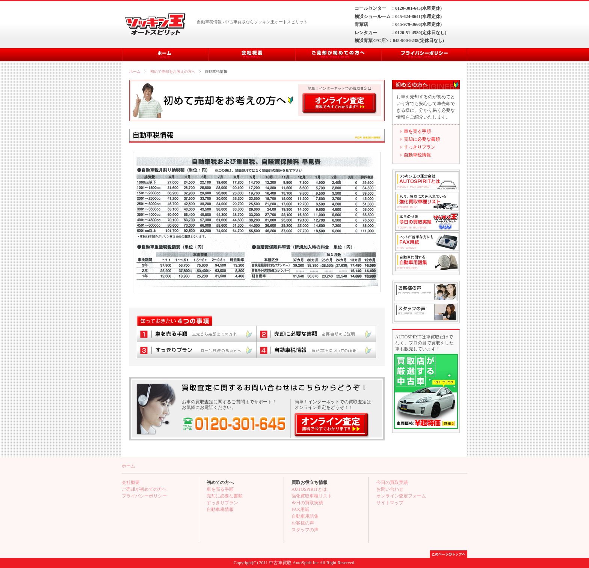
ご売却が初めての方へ (144, 489)
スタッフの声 (305, 529)
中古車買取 (280, 562)
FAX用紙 (300, 509)
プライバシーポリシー (144, 496)
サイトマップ (389, 502)
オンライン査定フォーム (401, 496)
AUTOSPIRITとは (309, 489)
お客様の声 (302, 523)
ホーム (134, 71)
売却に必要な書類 (422, 139)
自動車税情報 (417, 155)
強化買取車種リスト (311, 496)
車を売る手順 (417, 131)
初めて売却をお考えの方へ (172, 71)
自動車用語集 (305, 516)
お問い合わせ (389, 489)
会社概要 (131, 482)
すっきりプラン (419, 147)
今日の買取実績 (307, 502)
